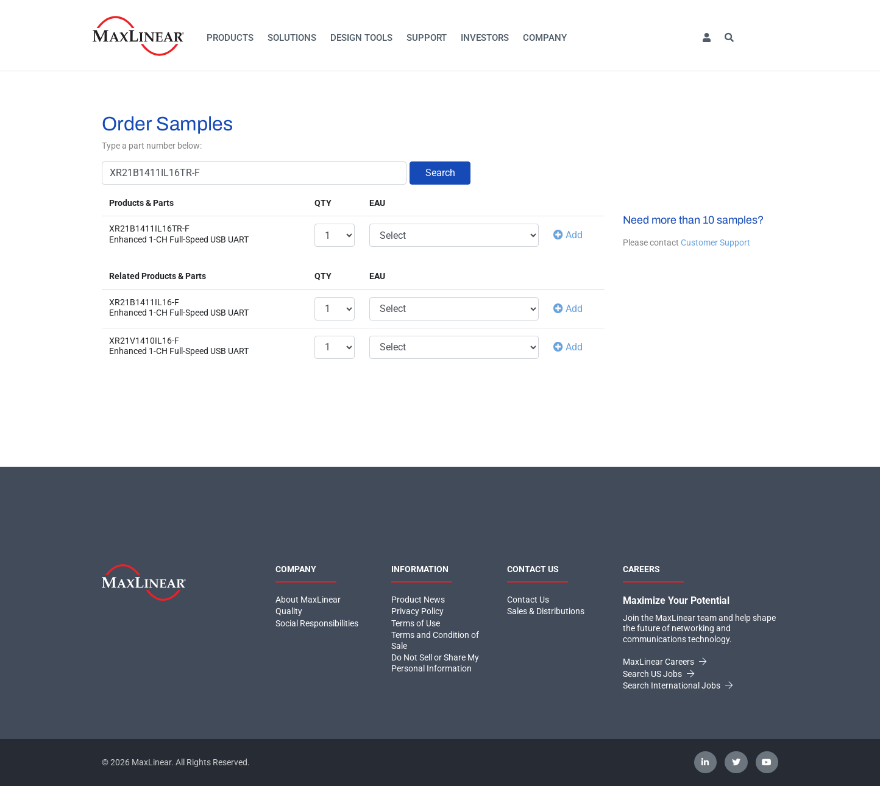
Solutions (292, 37)
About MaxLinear (308, 599)
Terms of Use (415, 623)
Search (440, 173)
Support (426, 37)
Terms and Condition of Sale (435, 640)
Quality (288, 611)
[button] (706, 38)
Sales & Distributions (545, 611)
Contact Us (528, 599)
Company (545, 37)
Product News (418, 599)
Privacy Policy (417, 611)
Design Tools (361, 37)
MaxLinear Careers (664, 662)
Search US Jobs (658, 674)
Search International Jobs (678, 685)
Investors (485, 37)
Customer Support (715, 242)
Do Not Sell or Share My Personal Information (435, 663)
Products (230, 37)
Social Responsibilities (316, 623)
